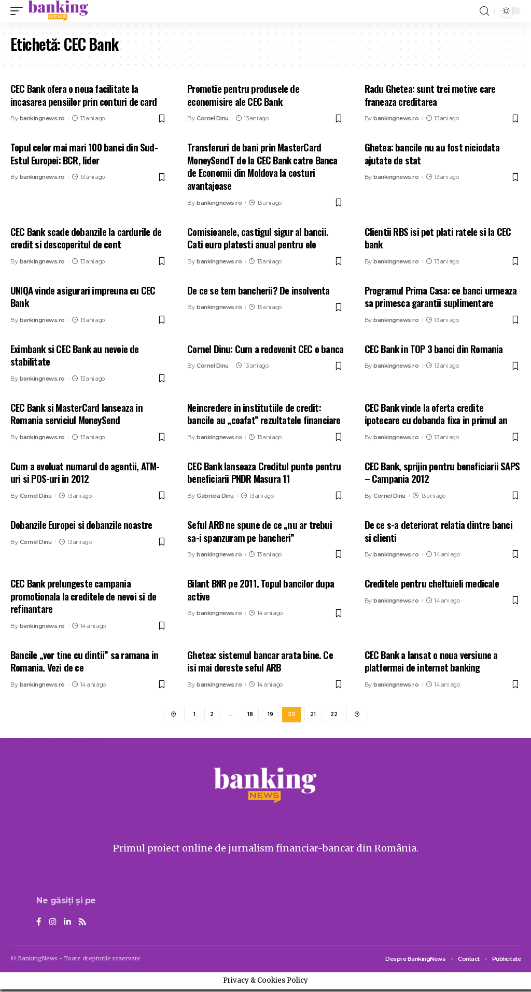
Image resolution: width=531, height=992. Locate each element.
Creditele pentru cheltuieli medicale (432, 583)
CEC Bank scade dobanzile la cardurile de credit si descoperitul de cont (85, 238)
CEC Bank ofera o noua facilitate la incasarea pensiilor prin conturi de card (83, 94)
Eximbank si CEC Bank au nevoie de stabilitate (74, 355)
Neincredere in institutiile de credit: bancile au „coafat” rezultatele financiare (263, 413)
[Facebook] (38, 924)
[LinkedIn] (68, 924)
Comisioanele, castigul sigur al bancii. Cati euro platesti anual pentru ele (257, 238)
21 (313, 715)
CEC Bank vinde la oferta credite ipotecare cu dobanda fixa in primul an (436, 413)
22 (334, 715)
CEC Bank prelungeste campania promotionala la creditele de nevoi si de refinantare (83, 596)
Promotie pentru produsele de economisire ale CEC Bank (243, 94)
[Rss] (83, 924)
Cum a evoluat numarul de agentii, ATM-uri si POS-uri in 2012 (85, 472)
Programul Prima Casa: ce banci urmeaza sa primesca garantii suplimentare (441, 296)
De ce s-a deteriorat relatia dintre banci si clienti (438, 530)
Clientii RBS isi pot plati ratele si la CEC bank (438, 238)
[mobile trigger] (19, 11)
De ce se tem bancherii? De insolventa (258, 290)
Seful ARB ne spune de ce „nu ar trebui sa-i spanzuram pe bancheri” (259, 530)
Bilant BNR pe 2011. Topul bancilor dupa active (260, 589)
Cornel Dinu (213, 118)
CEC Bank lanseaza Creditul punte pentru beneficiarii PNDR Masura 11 (264, 472)
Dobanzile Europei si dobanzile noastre (81, 524)
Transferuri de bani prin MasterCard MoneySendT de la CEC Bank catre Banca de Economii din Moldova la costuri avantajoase (262, 165)
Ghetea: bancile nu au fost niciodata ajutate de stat (432, 153)
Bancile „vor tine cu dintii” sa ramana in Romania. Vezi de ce (84, 661)
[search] (484, 11)
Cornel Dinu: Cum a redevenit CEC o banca (265, 348)
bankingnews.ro (42, 118)
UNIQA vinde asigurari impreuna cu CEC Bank (82, 296)
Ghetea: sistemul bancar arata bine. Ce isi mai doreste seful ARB (260, 661)
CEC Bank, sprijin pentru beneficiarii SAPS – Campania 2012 (442, 472)
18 (250, 715)
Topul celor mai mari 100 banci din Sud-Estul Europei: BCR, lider (84, 153)
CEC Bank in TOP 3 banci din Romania (434, 348)
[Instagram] (53, 924)
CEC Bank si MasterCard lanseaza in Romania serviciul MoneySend (76, 413)
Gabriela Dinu (215, 495)
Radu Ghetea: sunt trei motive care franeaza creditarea (430, 94)
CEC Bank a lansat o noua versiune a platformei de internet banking (431, 661)
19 (270, 715)
